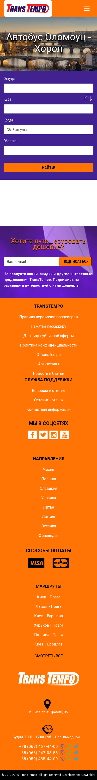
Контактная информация (48, 409)
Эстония (48, 526)
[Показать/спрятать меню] (86, 9)
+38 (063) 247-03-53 (38, 752)
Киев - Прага (48, 597)
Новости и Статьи (48, 373)
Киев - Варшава (48, 616)
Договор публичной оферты (48, 335)
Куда (7, 99)
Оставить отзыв (48, 400)
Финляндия (48, 535)
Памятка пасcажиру (48, 326)
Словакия (48, 488)
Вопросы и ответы (48, 390)
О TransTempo (48, 354)
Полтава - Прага (48, 634)
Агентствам (48, 364)
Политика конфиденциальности (48, 345)
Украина (48, 498)
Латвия (48, 516)
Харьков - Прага (48, 625)
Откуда (9, 78)
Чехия (48, 469)
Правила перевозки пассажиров (48, 317)
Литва (48, 507)
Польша (48, 479)
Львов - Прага (48, 606)
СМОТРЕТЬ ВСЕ (49, 656)
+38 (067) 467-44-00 (38, 746)
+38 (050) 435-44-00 (38, 758)
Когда (8, 120)
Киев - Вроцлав (48, 644)
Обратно (10, 141)
